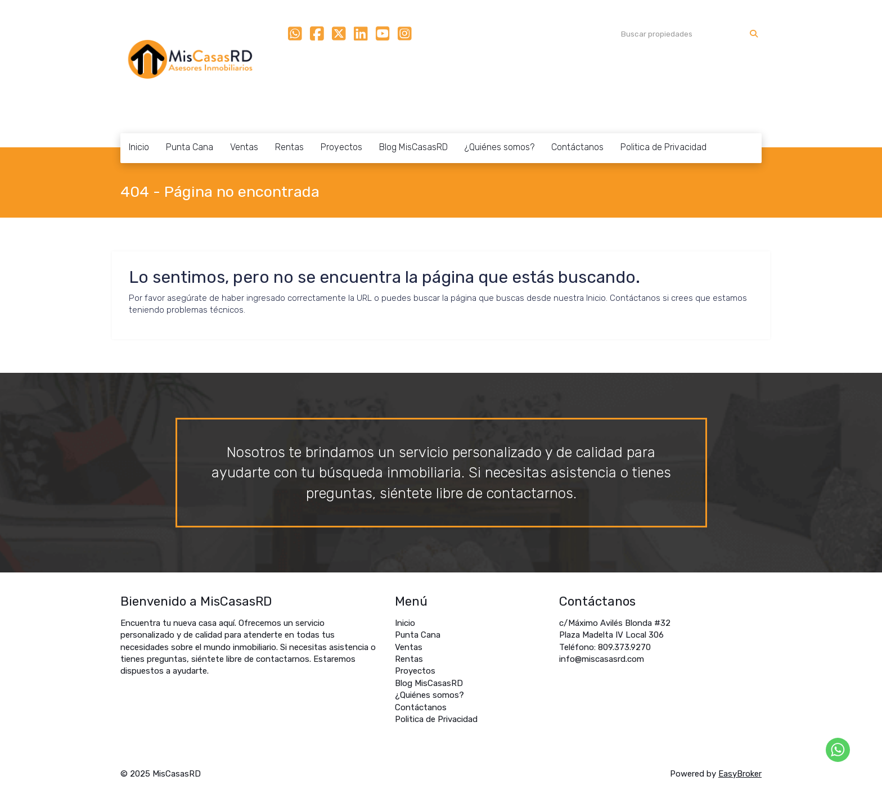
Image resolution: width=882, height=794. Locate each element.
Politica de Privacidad (663, 147)
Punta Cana (189, 147)
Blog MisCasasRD (413, 147)
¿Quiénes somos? (499, 147)
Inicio (139, 147)
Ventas (244, 147)
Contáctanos (577, 147)
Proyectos (341, 147)
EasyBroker (740, 774)
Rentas (289, 147)
